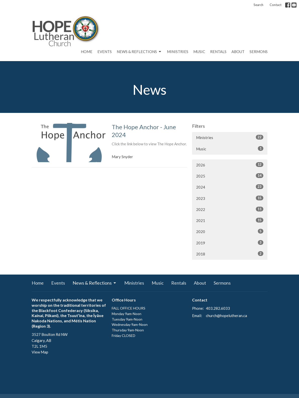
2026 (229, 164)
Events (104, 51)
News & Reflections (139, 51)
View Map (40, 352)
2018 (229, 253)
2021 (229, 220)
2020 (229, 231)
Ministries (177, 51)
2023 (229, 198)
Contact (275, 5)
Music (199, 51)
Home (86, 51)
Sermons (259, 51)
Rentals (218, 51)
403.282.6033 (218, 308)
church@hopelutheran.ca (226, 315)
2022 (229, 209)
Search (258, 5)
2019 (229, 242)
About (238, 51)
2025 (229, 175)
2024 (229, 186)
